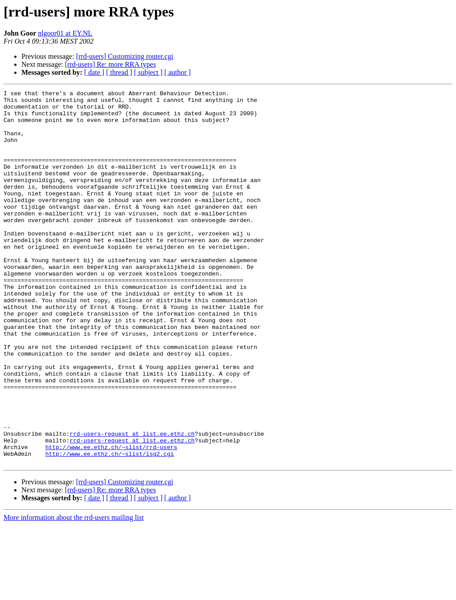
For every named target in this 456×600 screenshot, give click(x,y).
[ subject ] (148, 72)
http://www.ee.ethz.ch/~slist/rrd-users (111, 519)
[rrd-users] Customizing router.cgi (124, 56)
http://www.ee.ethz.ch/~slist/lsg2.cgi (109, 527)
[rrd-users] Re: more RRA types (110, 64)
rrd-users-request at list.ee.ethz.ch (132, 503)
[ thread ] (119, 72)
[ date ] (94, 72)
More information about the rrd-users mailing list (74, 592)
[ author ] (177, 72)
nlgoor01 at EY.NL (65, 33)
